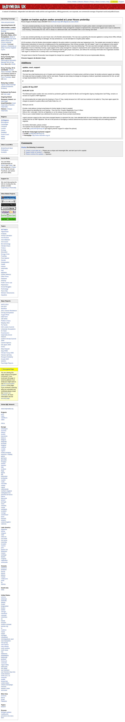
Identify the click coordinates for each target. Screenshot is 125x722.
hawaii (3, 621)
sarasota (3, 677)
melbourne (4, 579)
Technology (4, 289)
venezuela (4, 562)
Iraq (2, 270)
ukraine (3, 520)
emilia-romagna (6, 452)
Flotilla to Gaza (5, 321)
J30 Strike (4, 319)
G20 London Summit (7, 327)
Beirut (3, 697)
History (3, 266)
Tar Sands (4, 325)
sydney (3, 584)
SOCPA (3, 361)
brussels (3, 443)
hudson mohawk (6, 624)
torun (2, 516)
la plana (3, 469)
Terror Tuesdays (6, 77)
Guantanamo (5, 333)
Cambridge (4, 124)
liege (2, 471)
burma (3, 571)
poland (3, 500)
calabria (3, 447)
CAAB (13, 64)
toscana (3, 518)
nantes (3, 485)
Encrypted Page (8, 369)
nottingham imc (6, 493)
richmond (4, 661)
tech (2, 717)
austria (3, 434)
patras (3, 496)
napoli (3, 487)
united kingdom (6, 522)
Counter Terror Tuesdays (7, 70)
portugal (3, 502)
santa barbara (5, 674)
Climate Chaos (5, 246)
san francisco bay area (8, 672)
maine (3, 632)
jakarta (3, 575)
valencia (3, 524)
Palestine (4, 278)
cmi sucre (4, 540)
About (97, 1)
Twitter (11, 165)
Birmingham (5, 122)
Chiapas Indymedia (6, 109)
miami (3, 633)
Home (69, 1)
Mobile (74, 1)
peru (2, 547)
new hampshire (6, 641)
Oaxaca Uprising (6, 355)
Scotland (4, 152)
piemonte (4, 498)
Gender (3, 260)
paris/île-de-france (6, 494)
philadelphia (5, 655)
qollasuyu (4, 551)
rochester (4, 663)
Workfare (4, 308)
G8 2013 (3, 306)
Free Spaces (5, 258)
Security (115, 1)
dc (2, 619)
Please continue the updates (34, 154)
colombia (4, 542)
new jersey (4, 643)
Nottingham (4, 150)
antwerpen (4, 429)
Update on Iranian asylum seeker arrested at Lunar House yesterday (55, 19)
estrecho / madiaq (6, 454)
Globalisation (5, 262)
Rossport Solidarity (7, 357)
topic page (7, 94)
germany (4, 458)
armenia (3, 430)
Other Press (5, 276)
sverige (3, 513)
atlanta (3, 602)
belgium (3, 440)
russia (3, 507)
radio (2, 416)
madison (3, 630)
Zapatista (4, 295)
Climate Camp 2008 (7, 353)
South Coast (5, 134)
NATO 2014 (4, 304)
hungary (3, 462)
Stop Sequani (5, 349)
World (76, 21)
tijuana (3, 557)
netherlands (4, 489)
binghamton (4, 606)
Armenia (3, 696)
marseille (4, 483)
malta (3, 482)
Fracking (3, 256)
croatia (3, 449)
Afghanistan (5, 231)
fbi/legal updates (6, 712)
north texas (4, 650)
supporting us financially (8, 187)
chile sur (3, 536)
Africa (3, 423)
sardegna (4, 509)
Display (23, 147)
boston (3, 608)
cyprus (3, 450)
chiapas (3, 533)
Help (107, 1)
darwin (3, 573)
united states (5, 683)
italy (2, 467)
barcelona (4, 436)
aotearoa (4, 568)
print (2, 414)
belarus (3, 438)
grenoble (4, 460)
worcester (4, 690)
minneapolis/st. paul (7, 639)
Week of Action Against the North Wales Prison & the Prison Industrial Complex (8, 40)
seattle (3, 679)
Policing (3, 280)
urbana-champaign (7, 685)
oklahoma (4, 653)
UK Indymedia (20, 6)
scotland (3, 511)
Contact (102, 1)
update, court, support (31, 67)
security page (5, 398)
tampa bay (4, 681)
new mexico (5, 644)
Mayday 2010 (5, 323)
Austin (3, 604)
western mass (5, 688)
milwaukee (4, 637)
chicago (3, 611)
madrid (3, 480)
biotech (3, 706)
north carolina (5, 648)
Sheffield (3, 132)
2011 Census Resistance (9, 310)
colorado (3, 615)
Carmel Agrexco (6, 342)
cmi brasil (4, 538)
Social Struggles (6, 287)
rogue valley (5, 664)
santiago (3, 555)
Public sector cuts (6, 282)
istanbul (3, 465)
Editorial (80, 1)
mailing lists (4, 714)
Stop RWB (4, 351)
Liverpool (4, 126)
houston (3, 622)
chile (2, 535)
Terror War (4, 291)
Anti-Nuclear (5, 237)
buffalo (3, 610)
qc (2, 582)
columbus (4, 617)
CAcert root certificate (5, 394)
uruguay (3, 558)
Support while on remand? (34, 152)
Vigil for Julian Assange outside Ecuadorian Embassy (8, 86)
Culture (3, 248)
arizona (3, 597)
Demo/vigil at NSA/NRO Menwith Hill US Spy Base (8, 62)
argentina (4, 529)
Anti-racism (4, 242)
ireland (3, 463)
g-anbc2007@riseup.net (37, 128)
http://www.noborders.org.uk (41, 135)
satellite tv (4, 418)
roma (2, 504)
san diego (4, 668)
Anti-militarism (5, 240)
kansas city (4, 626)
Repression (4, 285)
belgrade (4, 441)
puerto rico (4, 549)
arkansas (4, 599)
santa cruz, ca (5, 675)
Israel (3, 699)
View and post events (7, 22)
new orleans (5, 646)
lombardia (4, 478)
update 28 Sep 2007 (30, 87)
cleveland (4, 613)
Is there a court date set (33, 150)
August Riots (5, 315)
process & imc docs (7, 716)
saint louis (4, 666)
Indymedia (4, 268)
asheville (4, 600)
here (5, 79)
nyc (2, 652)
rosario (3, 553)
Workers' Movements (7, 293)
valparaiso (4, 560)
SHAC (3, 347)
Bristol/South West (7, 148)
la (1, 628)
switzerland (4, 515)
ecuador (3, 544)
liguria (3, 472)
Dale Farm (4, 316)
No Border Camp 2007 (57, 21)
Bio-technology (5, 244)
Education (4, 252)
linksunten (4, 476)
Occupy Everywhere (7, 312)
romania (3, 505)
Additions (26, 63)
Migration (66, 21)
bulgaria (3, 445)
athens (3, 432)
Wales (3, 136)
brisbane (3, 569)
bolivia (3, 531)
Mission (86, 1)
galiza (3, 456)
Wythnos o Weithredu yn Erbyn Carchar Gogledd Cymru (8, 48)
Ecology (3, 250)
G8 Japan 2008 (6, 345)
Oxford (3, 130)
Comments (26, 143)
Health (3, 264)
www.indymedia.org (7, 408)
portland (3, 659)
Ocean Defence (6, 274)
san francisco (5, 670)
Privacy (92, 1)
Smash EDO (5, 359)
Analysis (3, 233)
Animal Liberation (6, 235)
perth (2, 580)
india (2, 589)
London (72, 21)
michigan (4, 635)
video (2, 419)
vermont (3, 686)
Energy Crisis (5, 254)
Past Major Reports (7, 363)
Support (121, 1)
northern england (6, 491)
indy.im (3, 165)
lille (2, 474)
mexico (3, 546)
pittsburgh (4, 657)
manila (3, 577)
